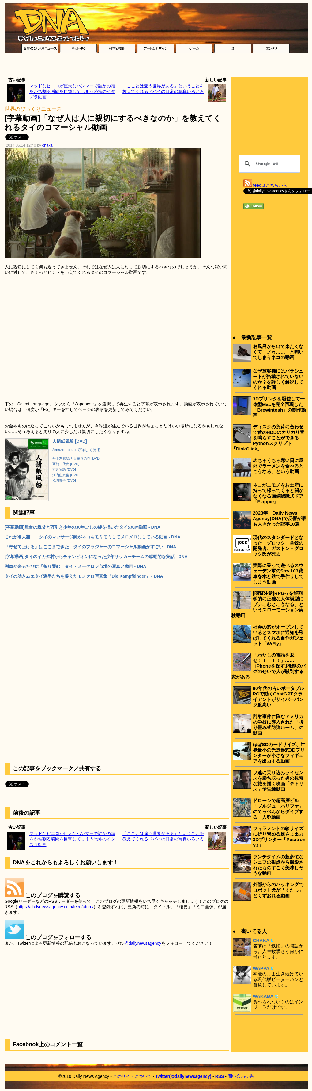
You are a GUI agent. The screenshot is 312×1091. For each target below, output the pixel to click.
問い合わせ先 (241, 1076)
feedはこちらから (270, 185)
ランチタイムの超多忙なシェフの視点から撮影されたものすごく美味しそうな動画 (278, 865)
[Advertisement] (156, 66)
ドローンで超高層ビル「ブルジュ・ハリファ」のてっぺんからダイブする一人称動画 (278, 809)
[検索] (268, 163)
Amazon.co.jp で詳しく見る (76, 450)
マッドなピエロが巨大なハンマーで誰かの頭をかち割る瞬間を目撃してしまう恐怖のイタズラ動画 (72, 91)
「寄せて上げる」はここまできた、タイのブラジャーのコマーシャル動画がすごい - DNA (90, 546)
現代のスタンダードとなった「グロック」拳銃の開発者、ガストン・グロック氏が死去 (278, 546)
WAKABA (263, 996)
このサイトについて (132, 1076)
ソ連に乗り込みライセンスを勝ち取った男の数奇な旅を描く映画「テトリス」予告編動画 (278, 781)
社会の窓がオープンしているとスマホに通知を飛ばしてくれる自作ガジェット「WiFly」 (278, 635)
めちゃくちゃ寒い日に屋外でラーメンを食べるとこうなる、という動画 (278, 466)
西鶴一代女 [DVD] (65, 464)
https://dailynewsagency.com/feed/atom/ (55, 906)
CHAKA (261, 940)
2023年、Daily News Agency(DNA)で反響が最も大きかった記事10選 (279, 518)
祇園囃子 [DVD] (64, 480)
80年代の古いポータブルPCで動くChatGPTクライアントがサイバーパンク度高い (278, 696)
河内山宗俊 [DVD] (65, 475)
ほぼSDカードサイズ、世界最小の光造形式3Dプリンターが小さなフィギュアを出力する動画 (279, 753)
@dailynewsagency (142, 943)
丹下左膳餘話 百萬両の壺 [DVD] (76, 458)
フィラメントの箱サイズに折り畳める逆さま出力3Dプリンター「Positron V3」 (279, 837)
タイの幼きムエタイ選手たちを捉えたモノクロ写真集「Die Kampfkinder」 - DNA (84, 576)
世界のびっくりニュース (33, 109)
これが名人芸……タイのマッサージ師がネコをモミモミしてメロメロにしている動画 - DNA (93, 536)
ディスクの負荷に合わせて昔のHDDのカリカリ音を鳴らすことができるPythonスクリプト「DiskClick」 (267, 437)
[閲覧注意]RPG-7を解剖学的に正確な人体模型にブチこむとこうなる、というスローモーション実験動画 (267, 604)
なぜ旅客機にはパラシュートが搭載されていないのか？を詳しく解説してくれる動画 (278, 379)
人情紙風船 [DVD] (69, 441)
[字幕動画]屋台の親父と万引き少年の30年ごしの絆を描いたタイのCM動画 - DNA (82, 527)
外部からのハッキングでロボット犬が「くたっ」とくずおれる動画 (278, 890)
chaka (47, 145)
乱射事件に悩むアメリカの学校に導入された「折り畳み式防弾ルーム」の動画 (278, 725)
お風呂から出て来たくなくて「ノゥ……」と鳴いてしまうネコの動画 (278, 352)
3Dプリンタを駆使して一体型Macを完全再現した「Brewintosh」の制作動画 (279, 407)
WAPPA (261, 968)
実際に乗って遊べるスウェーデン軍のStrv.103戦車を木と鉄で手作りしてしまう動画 (278, 573)
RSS (219, 1076)
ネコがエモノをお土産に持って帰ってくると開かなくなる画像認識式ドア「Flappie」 (278, 493)
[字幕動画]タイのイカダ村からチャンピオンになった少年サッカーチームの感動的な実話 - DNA (96, 556)
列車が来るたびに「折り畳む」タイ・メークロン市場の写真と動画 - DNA (75, 566)
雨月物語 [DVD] (64, 469)
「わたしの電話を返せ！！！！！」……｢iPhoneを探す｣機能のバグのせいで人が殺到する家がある (268, 665)
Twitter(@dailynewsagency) (183, 1076)
